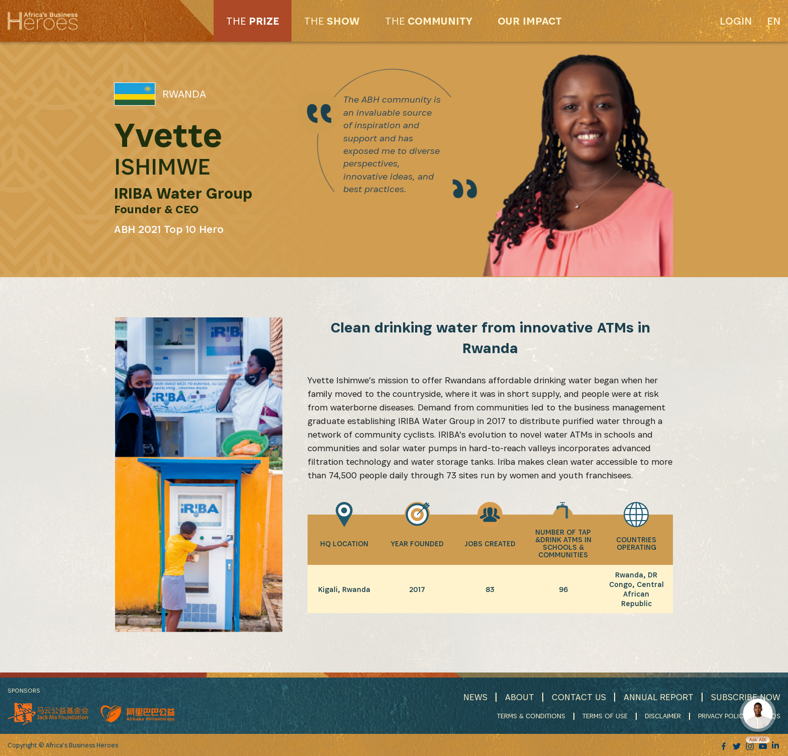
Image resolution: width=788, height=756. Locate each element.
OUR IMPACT (530, 21)
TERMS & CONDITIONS (531, 715)
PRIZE (252, 21)
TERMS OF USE (605, 715)
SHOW (332, 21)
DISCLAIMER (663, 715)
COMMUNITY (428, 21)
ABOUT (519, 697)
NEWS (475, 697)
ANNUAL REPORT (659, 697)
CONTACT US (579, 697)
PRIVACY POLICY (722, 715)
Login (736, 21)
